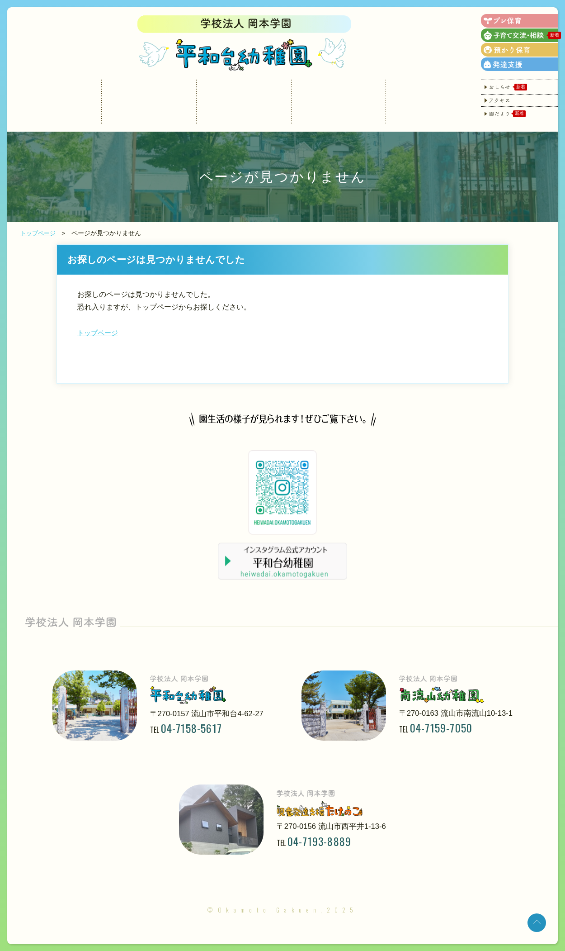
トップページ (39, 233)
